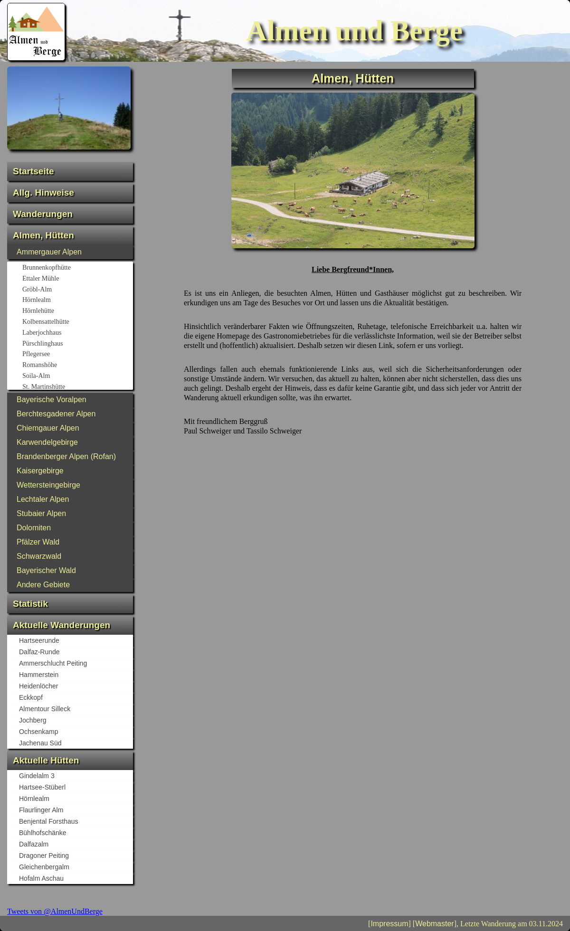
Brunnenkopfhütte (77, 268)
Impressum (389, 924)
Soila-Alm (77, 376)
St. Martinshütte (77, 387)
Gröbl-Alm (77, 290)
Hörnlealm (77, 300)
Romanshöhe (77, 365)
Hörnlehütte (77, 311)
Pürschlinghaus (77, 344)
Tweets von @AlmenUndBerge (55, 911)
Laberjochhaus (77, 333)
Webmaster (434, 924)
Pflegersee (77, 354)
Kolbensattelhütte (77, 322)
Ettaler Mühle (77, 279)
